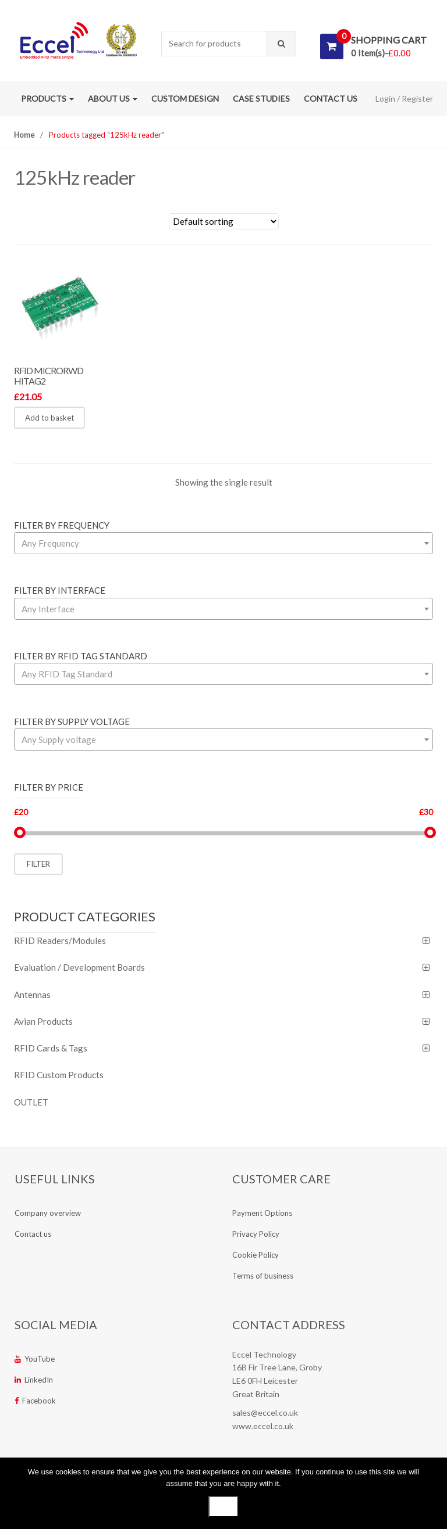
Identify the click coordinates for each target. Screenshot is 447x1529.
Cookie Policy (255, 1254)
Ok (224, 1506)
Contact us (330, 98)
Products (47, 98)
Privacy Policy (255, 1234)
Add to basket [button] (49, 417)
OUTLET (31, 1102)
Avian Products (43, 1021)
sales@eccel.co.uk (265, 1412)
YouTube (35, 1358)
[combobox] (214, 43)
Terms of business (262, 1275)
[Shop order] (224, 221)
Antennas (32, 994)
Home (24, 134)
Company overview (48, 1213)
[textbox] (223, 543)
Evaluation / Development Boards (79, 967)
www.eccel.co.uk (262, 1426)
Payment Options (262, 1213)
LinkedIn (34, 1379)
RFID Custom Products (59, 1074)
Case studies (261, 98)
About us (112, 98)
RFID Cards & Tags (50, 1048)
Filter (38, 863)
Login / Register (404, 98)
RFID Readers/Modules (60, 940)
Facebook (35, 1400)
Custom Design (185, 98)
